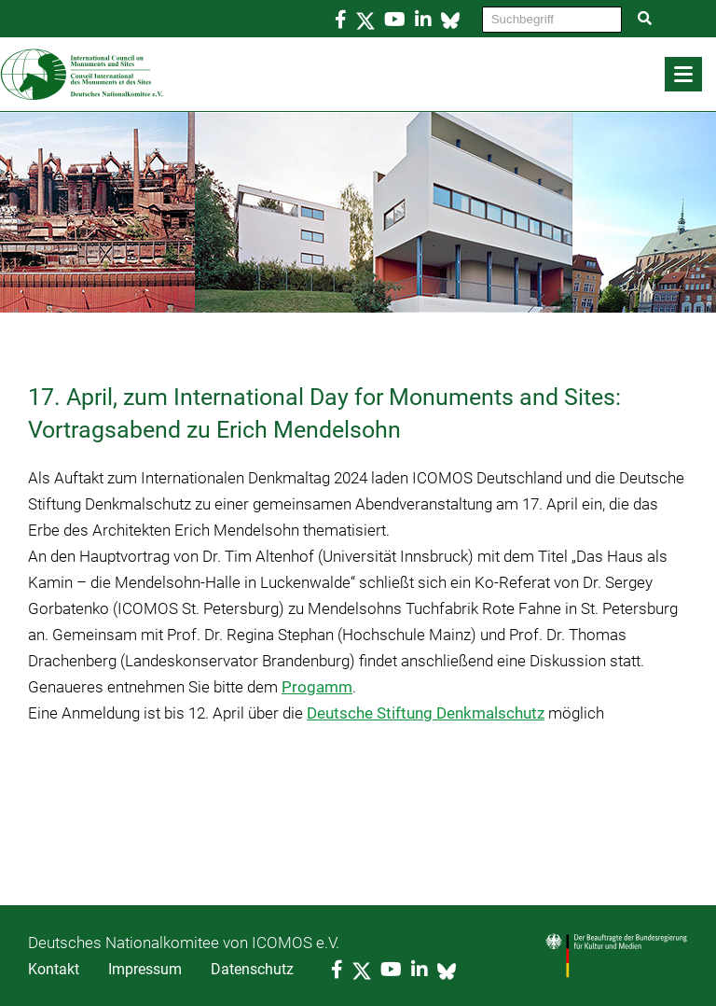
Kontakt (53, 969)
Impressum (145, 969)
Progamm (317, 687)
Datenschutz (252, 969)
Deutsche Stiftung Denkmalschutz (425, 713)
